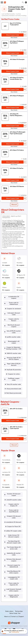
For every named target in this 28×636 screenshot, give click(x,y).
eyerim (19, 287)
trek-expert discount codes (13, 313)
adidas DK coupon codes (13, 531)
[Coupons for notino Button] (13, 374)
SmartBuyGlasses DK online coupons (13, 572)
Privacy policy (15, 626)
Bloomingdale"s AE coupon (13, 342)
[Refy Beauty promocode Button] (13, 393)
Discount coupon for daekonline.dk (13, 566)
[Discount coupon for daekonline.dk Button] (13, 566)
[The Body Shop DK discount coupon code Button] (13, 542)
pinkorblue (5, 275)
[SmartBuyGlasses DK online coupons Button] (13, 572)
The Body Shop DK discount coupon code (14, 542)
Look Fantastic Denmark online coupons (13, 590)
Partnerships (19, 611)
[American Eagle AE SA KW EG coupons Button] (13, 358)
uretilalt (4, 262)
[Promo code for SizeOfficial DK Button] (13, 511)
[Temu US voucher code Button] (13, 384)
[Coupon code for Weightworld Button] (13, 596)
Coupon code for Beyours (14, 319)
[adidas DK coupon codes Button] (13, 530)
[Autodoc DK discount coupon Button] (13, 494)
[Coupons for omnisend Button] (13, 308)
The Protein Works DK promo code (14, 548)
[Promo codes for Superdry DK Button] (13, 584)
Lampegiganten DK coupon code (14, 578)
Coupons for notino (14, 374)
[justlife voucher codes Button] (13, 337)
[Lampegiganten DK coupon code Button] (13, 578)
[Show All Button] (14, 445)
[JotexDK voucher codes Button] (13, 499)
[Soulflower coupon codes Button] (13, 379)
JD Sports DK (21, 275)
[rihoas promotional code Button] (13, 388)
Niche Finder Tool (14, 613)
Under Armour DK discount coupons (13, 536)
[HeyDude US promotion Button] (13, 369)
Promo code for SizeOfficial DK (14, 510)
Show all (14, 445)
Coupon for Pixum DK (13, 526)
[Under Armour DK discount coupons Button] (13, 536)
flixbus (4, 287)
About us (7, 616)
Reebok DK (20, 484)
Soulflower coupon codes (13, 379)
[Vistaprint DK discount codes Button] (13, 517)
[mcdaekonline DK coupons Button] (13, 297)
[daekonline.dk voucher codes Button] (13, 554)
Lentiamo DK (6, 472)
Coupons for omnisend (14, 308)
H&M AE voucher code (14, 353)
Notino (19, 460)
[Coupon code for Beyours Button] (13, 319)
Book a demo (9, 611)
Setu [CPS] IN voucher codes (14, 331)
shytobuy (19, 262)
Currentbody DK (7, 460)
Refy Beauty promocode (13, 393)
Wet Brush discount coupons (14, 325)
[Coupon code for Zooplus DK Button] (13, 505)
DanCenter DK (21, 472)
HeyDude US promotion (13, 369)
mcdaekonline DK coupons (13, 297)
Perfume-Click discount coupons (13, 560)
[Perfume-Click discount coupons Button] (13, 560)
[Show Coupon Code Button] (12, 35)
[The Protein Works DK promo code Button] (13, 548)
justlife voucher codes (13, 337)
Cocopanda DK (6, 484)
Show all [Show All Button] (14, 204)
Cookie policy (15, 632)
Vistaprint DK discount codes (14, 516)
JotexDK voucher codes (13, 499)
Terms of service (23, 626)
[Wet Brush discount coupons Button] (13, 325)
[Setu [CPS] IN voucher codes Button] (13, 331)
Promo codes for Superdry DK (14, 584)
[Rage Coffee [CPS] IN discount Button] (13, 364)
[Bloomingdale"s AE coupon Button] (13, 342)
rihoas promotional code (13, 388)
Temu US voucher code (14, 384)
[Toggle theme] (25, 2)
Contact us (14, 616)
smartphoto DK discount (13, 522)
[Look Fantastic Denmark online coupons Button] (13, 590)
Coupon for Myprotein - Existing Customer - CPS (13, 348)
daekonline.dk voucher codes (14, 554)
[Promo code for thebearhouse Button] (13, 303)
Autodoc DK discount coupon (13, 494)
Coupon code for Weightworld (14, 596)
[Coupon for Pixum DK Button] (13, 526)
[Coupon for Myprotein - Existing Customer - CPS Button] (13, 348)
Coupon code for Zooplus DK (14, 504)
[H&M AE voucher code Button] (13, 353)
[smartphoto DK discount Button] (13, 522)
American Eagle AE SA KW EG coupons (14, 358)
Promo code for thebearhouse (14, 303)
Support (21, 616)
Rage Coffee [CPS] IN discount (13, 364)
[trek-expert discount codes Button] (13, 313)
